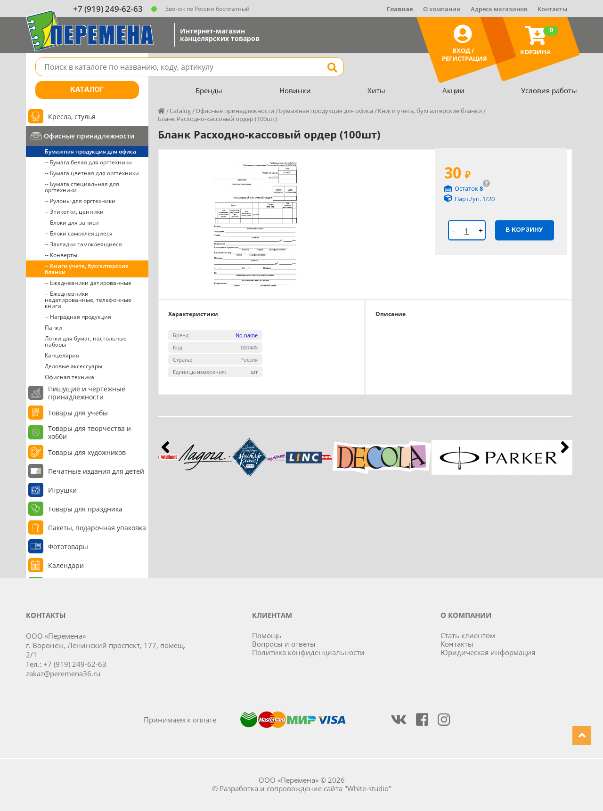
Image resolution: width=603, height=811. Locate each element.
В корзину (524, 230)
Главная (400, 9)
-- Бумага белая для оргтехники (88, 162)
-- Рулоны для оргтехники (80, 201)
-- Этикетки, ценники (74, 212)
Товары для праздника (85, 509)
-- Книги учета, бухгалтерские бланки (87, 269)
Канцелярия (62, 355)
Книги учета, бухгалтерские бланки (430, 110)
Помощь (266, 635)
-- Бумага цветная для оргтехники (92, 173)
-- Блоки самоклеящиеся (79, 233)
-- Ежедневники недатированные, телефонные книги (88, 300)
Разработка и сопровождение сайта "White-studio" (305, 788)
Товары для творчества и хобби (89, 432)
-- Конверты (61, 255)
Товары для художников (87, 452)
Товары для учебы (78, 413)
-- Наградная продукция (78, 317)
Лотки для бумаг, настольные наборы (86, 341)
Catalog (180, 110)
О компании (442, 9)
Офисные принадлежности (89, 135)
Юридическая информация (487, 652)
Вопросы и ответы (284, 644)
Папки (53, 327)
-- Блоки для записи (72, 222)
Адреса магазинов (499, 9)
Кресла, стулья (72, 117)
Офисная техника (69, 377)
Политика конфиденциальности (308, 652)
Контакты (553, 9)
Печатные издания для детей (96, 471)
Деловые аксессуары (73, 366)
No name (247, 335)
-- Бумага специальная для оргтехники (82, 187)
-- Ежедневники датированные (88, 283)
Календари (66, 565)
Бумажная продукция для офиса (90, 151)
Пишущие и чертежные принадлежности (86, 393)
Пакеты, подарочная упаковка (97, 528)
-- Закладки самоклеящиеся (83, 244)
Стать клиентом (467, 635)
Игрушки (62, 490)
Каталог (87, 90)
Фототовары (68, 547)
